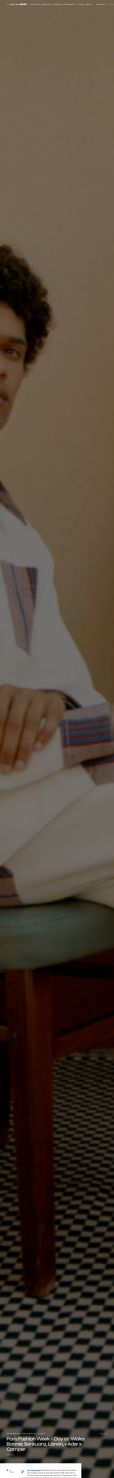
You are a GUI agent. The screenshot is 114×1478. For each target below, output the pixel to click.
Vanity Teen (10, 1454)
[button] (7, 4)
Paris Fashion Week (34, 1470)
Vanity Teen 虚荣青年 (18, 4)
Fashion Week (11, 1433)
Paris (19, 1433)
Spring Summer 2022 (29, 1433)
